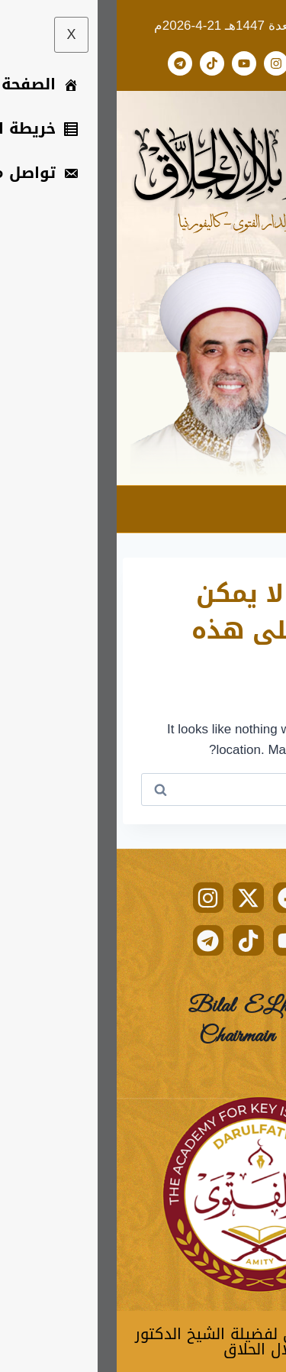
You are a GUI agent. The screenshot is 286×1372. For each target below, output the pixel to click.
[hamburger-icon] (261, 509)
